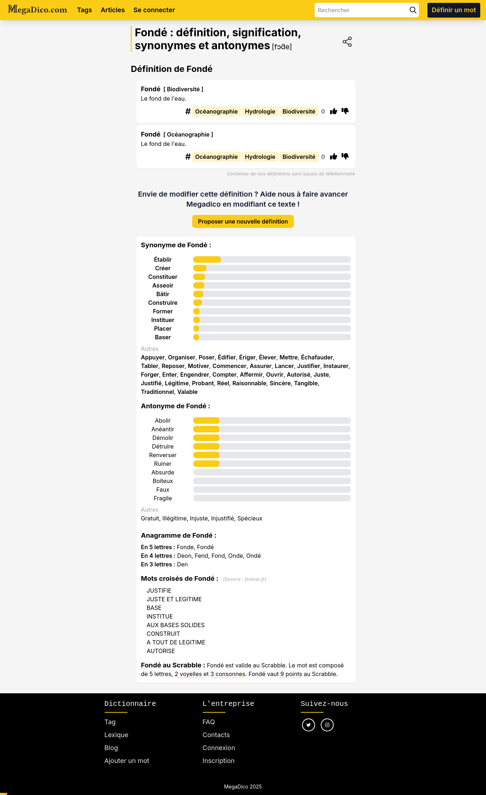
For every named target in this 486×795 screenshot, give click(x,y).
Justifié (151, 377)
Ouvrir (274, 369)
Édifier (227, 351)
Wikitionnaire (340, 173)
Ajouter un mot (127, 755)
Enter (169, 369)
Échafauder (317, 351)
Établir (163, 254)
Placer (163, 323)
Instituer (162, 314)
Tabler (149, 360)
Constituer (162, 271)
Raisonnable (249, 377)
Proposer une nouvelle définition (243, 216)
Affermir (251, 369)
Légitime (177, 377)
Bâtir (162, 288)
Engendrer (194, 369)
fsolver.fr (255, 573)
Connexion (219, 742)
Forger (150, 369)
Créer (163, 262)
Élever (267, 351)
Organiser (181, 351)
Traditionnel (157, 386)
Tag (110, 716)
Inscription (219, 755)
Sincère (280, 377)
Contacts (216, 729)
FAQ (209, 716)
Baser (163, 331)
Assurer (261, 360)
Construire (163, 297)
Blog (111, 742)
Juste (321, 369)
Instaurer (335, 360)
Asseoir (162, 280)
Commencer (229, 360)
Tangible (306, 377)
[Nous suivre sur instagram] (327, 719)
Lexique (117, 729)
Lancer (284, 360)
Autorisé (298, 369)
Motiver (198, 360)
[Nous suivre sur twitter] (308, 719)
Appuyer (153, 351)
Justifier (308, 360)
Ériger (247, 351)
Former (163, 305)
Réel (223, 377)
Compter (224, 369)
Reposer (173, 360)
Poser (207, 351)
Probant (203, 377)
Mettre (288, 351)
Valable (187, 386)
